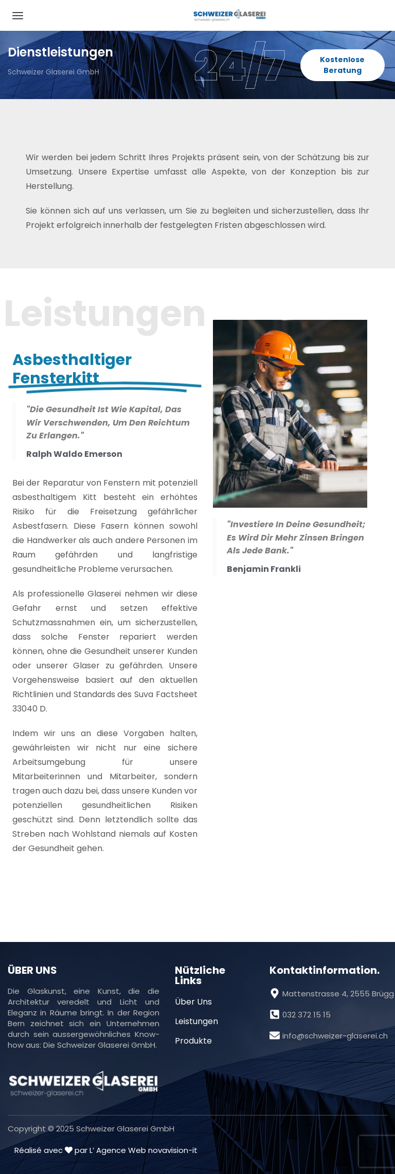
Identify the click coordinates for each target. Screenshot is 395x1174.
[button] (342, 65)
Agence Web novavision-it (147, 1150)
